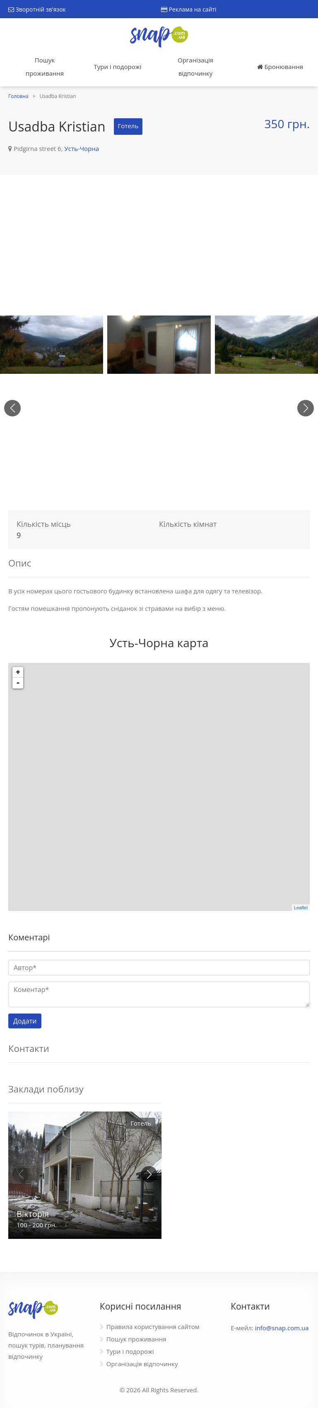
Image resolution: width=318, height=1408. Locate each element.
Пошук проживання (45, 66)
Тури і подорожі (117, 66)
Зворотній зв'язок (37, 9)
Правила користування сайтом (153, 1326)
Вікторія (33, 1213)
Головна (18, 96)
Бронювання (280, 66)
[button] (305, 408)
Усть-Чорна (81, 148)
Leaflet (301, 907)
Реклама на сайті (188, 9)
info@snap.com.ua (282, 1328)
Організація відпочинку (195, 66)
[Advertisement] (159, 245)
